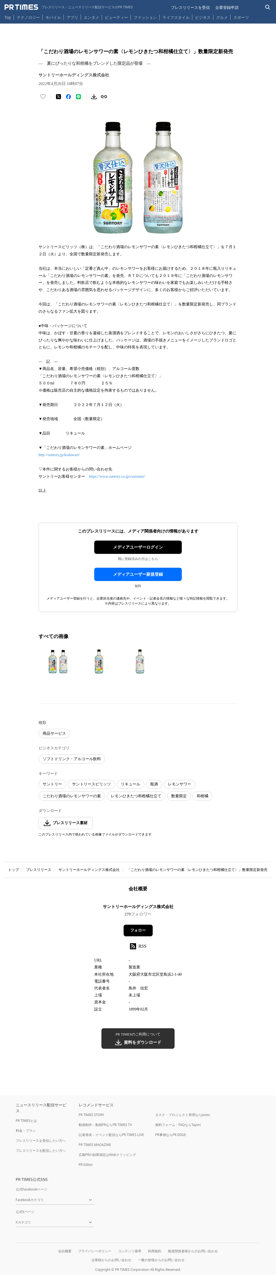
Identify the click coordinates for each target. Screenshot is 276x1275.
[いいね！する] (43, 96)
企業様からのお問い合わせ (111, 1260)
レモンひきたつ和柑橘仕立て (136, 796)
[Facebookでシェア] (68, 96)
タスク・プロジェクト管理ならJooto (182, 1114)
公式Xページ (25, 1211)
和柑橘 (202, 796)
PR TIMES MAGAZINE (95, 1144)
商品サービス (54, 733)
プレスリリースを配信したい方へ (41, 1150)
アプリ (72, 17)
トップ (13, 870)
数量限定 (179, 796)
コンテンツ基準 (129, 1251)
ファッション (145, 17)
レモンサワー (179, 784)
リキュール (130, 784)
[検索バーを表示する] (268, 7)
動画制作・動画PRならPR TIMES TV (105, 1124)
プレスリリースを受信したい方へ (41, 1140)
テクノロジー (28, 17)
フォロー (138, 930)
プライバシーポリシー (94, 1251)
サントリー (52, 784)
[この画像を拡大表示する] (58, 662)
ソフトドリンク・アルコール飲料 (72, 759)
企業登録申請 (227, 7)
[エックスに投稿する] (58, 96)
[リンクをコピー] (103, 96)
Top (7, 17)
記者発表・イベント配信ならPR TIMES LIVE (111, 1134)
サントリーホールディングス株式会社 (89, 870)
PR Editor (86, 1164)
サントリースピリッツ (91, 784)
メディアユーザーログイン (138, 547)
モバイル (53, 17)
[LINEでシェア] (78, 96)
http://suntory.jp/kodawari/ (59, 455)
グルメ (222, 17)
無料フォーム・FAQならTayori (178, 1124)
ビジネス (203, 17)
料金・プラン (26, 1130)
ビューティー (116, 17)
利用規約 (154, 1251)
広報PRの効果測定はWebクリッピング (107, 1154)
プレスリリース (38, 870)
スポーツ (241, 17)
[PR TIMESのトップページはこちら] (68, 7)
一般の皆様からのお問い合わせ (161, 1260)
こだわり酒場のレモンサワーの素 (72, 796)
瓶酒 (154, 784)
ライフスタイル (176, 17)
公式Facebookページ (31, 1189)
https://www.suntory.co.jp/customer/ (117, 476)
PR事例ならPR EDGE (170, 1134)
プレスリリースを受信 (190, 7)
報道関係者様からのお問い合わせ (193, 1251)
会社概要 (64, 1251)
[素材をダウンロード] (94, 96)
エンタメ (91, 17)
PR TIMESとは (26, 1120)
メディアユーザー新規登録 (138, 574)
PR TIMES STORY (91, 1114)
